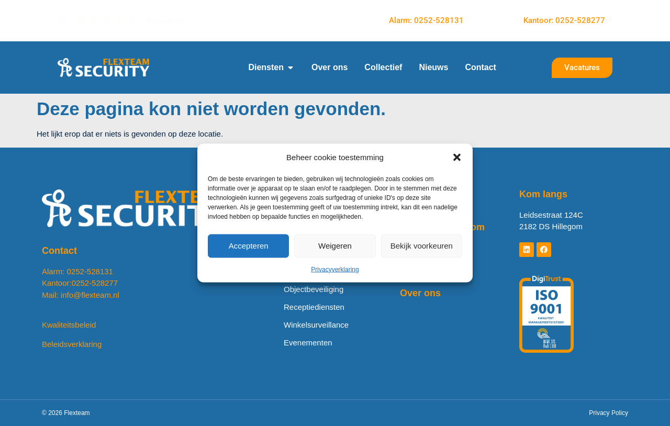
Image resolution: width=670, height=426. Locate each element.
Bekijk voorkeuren (421, 245)
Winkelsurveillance (316, 324)
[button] (457, 157)
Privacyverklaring (335, 269)
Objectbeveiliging (313, 289)
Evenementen (308, 342)
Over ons (420, 293)
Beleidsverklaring (72, 344)
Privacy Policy (608, 413)
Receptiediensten (314, 306)
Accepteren (249, 245)
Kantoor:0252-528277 (80, 282)
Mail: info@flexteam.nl (80, 294)
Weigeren (335, 245)
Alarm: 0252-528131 (77, 271)
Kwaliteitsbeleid (69, 324)
